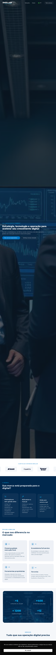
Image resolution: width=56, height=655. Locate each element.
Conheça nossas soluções (29, 237)
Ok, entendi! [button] (28, 650)
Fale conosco (49, 3)
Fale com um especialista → (11, 237)
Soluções (27, 3)
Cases (33, 3)
